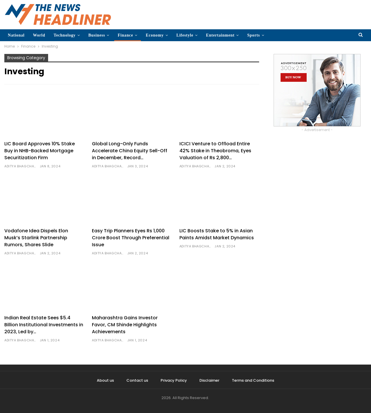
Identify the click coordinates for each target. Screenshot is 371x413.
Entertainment (220, 35)
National (16, 35)
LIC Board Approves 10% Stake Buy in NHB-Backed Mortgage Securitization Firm (39, 150)
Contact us (137, 380)
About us (105, 380)
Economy (155, 35)
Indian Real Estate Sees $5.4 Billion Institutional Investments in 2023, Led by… (43, 324)
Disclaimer (209, 380)
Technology (65, 35)
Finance (125, 35)
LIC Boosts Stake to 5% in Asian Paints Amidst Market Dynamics (216, 234)
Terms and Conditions (253, 380)
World (39, 35)
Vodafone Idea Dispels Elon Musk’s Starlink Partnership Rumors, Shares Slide (36, 237)
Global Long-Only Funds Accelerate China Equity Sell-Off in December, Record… (129, 150)
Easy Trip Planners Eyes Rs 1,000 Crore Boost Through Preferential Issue (130, 237)
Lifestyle (185, 35)
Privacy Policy (174, 380)
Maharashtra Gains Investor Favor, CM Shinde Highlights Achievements (125, 324)
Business (96, 35)
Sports (253, 35)
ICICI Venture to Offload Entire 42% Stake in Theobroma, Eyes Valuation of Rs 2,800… (215, 150)
